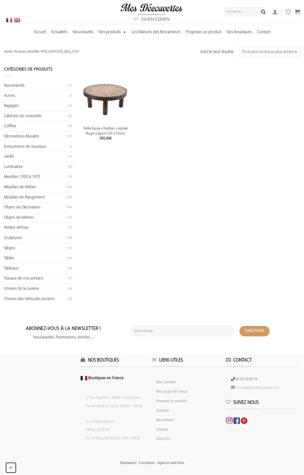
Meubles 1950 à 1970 (22, 177)
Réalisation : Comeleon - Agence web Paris (152, 463)
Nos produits (112, 32)
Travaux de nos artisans (23, 278)
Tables (9, 258)
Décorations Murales (21, 136)
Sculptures (13, 238)
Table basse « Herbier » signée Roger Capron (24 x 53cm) (105, 131)
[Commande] (269, 52)
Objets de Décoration (22, 207)
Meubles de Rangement (24, 197)
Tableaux (11, 268)
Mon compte (166, 382)
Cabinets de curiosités (22, 116)
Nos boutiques (239, 32)
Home (8, 51)
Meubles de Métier (20, 187)
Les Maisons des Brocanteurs (156, 32)
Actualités (59, 32)
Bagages (11, 106)
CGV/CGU (163, 439)
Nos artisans (165, 420)
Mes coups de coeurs (172, 392)
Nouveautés (83, 32)
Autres (9, 96)
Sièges (9, 248)
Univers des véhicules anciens (29, 299)
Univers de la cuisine (21, 289)
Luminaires (13, 167)
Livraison (162, 411)
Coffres (10, 126)
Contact (264, 32)
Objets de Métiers (19, 218)
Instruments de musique (25, 146)
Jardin (9, 156)
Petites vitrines (16, 228)
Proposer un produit (203, 32)
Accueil (40, 32)
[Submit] (263, 11)
